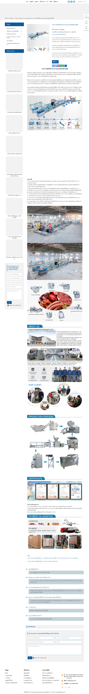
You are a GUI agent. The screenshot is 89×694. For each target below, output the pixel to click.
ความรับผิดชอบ (27, 678)
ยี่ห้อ (53, 29)
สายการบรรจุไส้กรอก (47, 673)
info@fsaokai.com (71, 680)
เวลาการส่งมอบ (56, 34)
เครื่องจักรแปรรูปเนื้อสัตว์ (13, 31)
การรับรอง (7, 678)
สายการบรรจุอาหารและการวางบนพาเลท (68, 558)
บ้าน (27, 1)
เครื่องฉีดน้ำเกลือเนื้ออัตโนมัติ (14, 112)
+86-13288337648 (73, 683)
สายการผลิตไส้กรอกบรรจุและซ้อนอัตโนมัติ (43, 18)
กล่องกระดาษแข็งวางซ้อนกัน (50, 561)
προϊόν (36, 1)
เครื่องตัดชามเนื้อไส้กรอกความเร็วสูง (14, 258)
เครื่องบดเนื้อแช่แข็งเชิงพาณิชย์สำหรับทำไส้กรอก (14, 175)
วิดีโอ (51, 1)
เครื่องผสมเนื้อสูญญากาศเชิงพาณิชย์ (14, 216)
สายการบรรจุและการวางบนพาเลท (23, 18)
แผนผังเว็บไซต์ (8, 680)
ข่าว (47, 1)
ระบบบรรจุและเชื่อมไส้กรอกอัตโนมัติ (14, 237)
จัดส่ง (6, 673)
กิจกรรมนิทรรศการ (28, 682)
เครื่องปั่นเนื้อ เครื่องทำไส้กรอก (14, 91)
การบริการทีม (8, 675)
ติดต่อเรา (56, 1)
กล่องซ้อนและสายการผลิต (50, 558)
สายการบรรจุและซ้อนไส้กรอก (35, 558)
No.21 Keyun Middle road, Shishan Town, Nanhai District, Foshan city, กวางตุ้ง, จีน (74, 676)
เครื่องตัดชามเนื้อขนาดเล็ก (14, 71)
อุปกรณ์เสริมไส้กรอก (47, 682)
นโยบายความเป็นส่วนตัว (15, 305)
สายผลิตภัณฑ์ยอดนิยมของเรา (13, 44)
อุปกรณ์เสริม (10, 40)
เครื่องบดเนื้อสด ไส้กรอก (14, 133)
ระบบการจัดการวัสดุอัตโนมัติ (35, 561)
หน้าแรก (7, 18)
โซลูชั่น (31, 1)
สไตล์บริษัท (26, 675)
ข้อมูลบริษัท (26, 673)
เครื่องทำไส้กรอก (11, 28)
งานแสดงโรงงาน (28, 680)
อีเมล (55, 61)
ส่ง (9, 302)
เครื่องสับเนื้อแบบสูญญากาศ (14, 195)
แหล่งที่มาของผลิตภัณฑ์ (58, 32)
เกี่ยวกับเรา (42, 1)
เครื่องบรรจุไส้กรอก (11, 34)
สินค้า (11, 18)
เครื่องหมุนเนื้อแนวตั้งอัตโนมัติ (14, 153)
